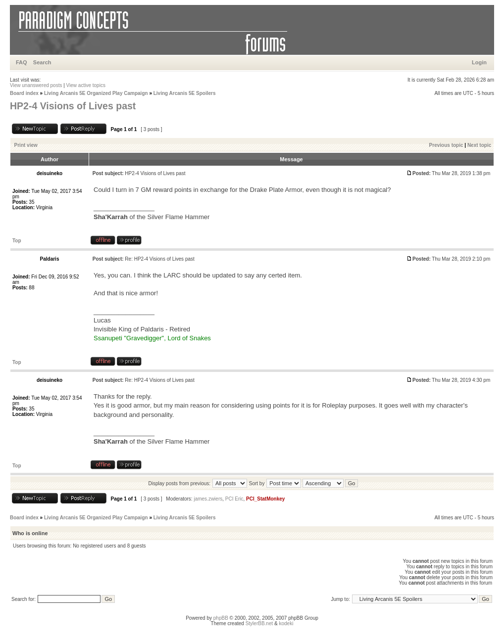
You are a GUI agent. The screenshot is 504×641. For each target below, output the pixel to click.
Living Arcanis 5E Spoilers (184, 93)
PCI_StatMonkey (265, 499)
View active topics (85, 85)
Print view (26, 145)
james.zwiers (208, 499)
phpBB (220, 618)
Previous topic (446, 145)
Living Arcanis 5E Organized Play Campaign (96, 93)
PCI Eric (234, 499)
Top (16, 240)
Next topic (479, 145)
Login (479, 62)
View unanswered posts (36, 85)
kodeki (286, 623)
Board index (24, 93)
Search (42, 62)
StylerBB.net (259, 623)
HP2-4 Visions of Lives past (73, 105)
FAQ (21, 62)
